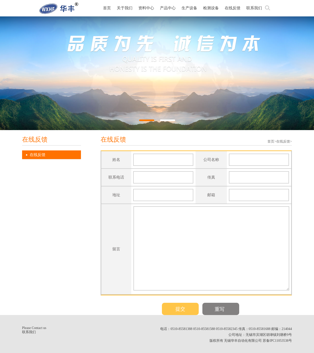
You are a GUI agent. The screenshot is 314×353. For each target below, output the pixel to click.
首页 (107, 8)
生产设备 (189, 8)
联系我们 (254, 8)
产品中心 (168, 8)
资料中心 (146, 8)
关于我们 (124, 8)
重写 (219, 309)
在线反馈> (284, 141)
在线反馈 (232, 8)
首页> (271, 141)
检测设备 (211, 8)
